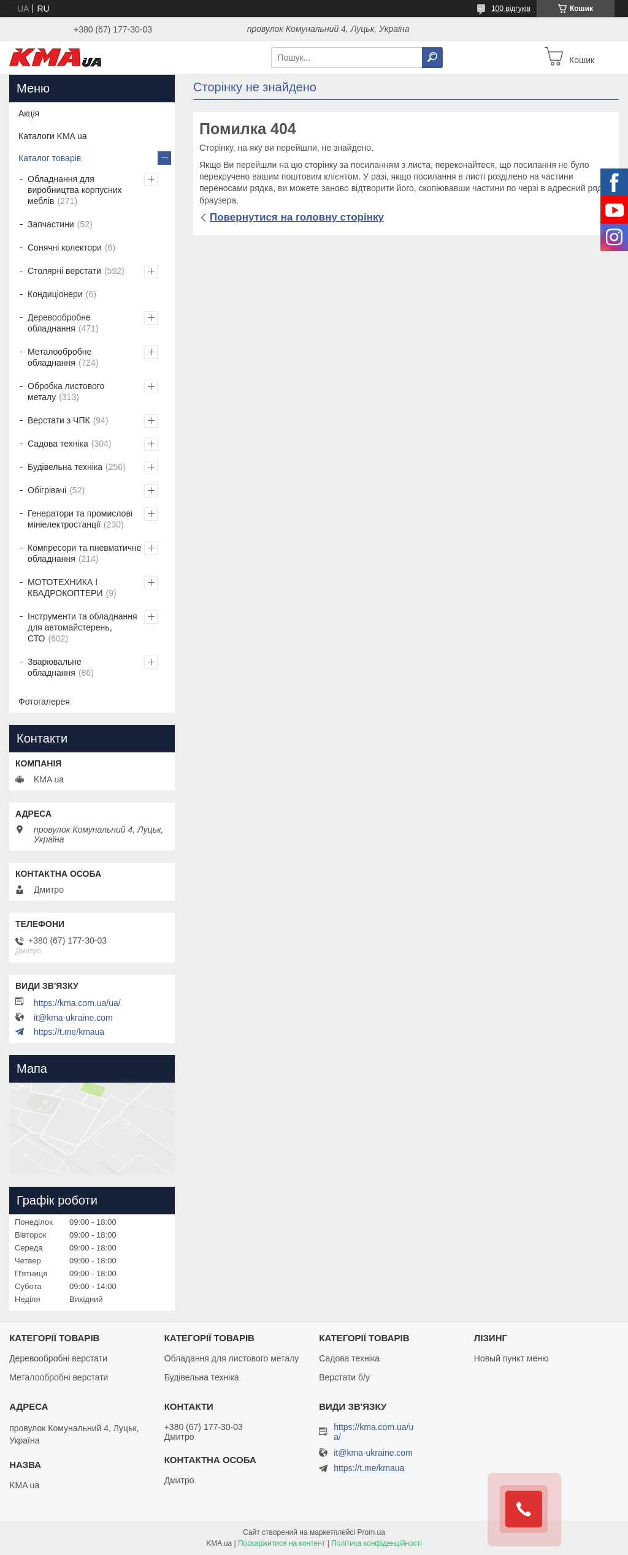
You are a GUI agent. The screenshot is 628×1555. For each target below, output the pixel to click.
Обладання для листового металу (231, 1358)
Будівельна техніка (65, 467)
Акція (28, 113)
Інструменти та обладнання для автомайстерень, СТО (82, 627)
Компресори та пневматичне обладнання (85, 553)
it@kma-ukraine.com (73, 1018)
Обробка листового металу (66, 391)
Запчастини (51, 224)
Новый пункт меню (511, 1358)
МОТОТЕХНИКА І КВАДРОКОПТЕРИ (65, 587)
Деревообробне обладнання (59, 322)
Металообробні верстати (58, 1377)
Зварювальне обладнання (55, 667)
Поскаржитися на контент (281, 1543)
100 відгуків (510, 8)
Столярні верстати (64, 271)
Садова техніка (58, 443)
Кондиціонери (55, 294)
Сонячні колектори (65, 247)
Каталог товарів (49, 158)
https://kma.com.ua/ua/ (77, 1003)
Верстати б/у (344, 1377)
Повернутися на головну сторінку (297, 217)
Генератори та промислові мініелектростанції (80, 519)
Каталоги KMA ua (52, 136)
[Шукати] (432, 57)
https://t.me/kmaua (69, 1032)
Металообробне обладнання (59, 357)
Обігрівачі (47, 490)
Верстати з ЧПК (59, 420)
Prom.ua (371, 1532)
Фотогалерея (44, 701)
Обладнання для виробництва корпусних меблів (75, 190)
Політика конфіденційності (376, 1543)
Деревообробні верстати (58, 1358)
